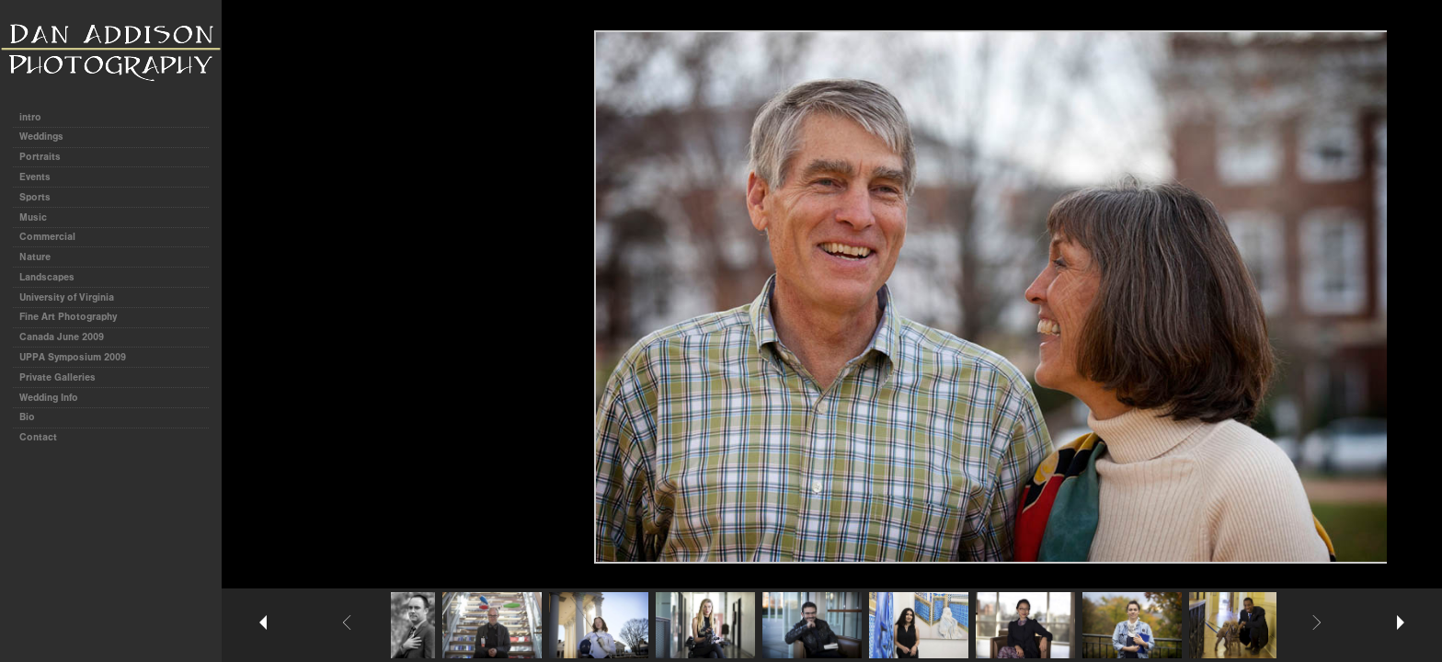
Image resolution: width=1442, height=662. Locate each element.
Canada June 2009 (61, 337)
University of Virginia (66, 297)
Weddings (41, 137)
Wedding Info (48, 398)
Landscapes (46, 277)
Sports (35, 197)
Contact (38, 437)
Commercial (47, 237)
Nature (35, 257)
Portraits (40, 157)
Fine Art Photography (68, 317)
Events (35, 177)
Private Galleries (57, 377)
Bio (27, 417)
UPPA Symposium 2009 (72, 357)
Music (33, 217)
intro (30, 117)
